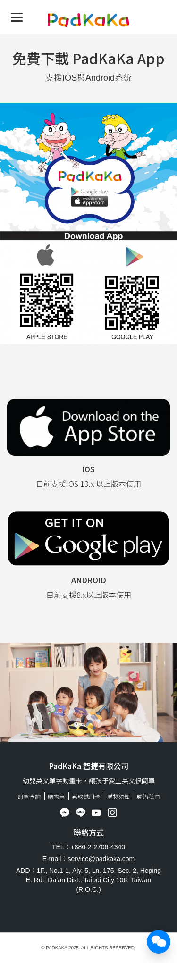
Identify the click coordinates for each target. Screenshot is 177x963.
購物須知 (118, 796)
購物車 (56, 796)
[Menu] (17, 17)
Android (88, 580)
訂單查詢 (29, 796)
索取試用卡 (86, 796)
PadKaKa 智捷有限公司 (88, 765)
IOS (88, 469)
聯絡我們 (148, 796)
